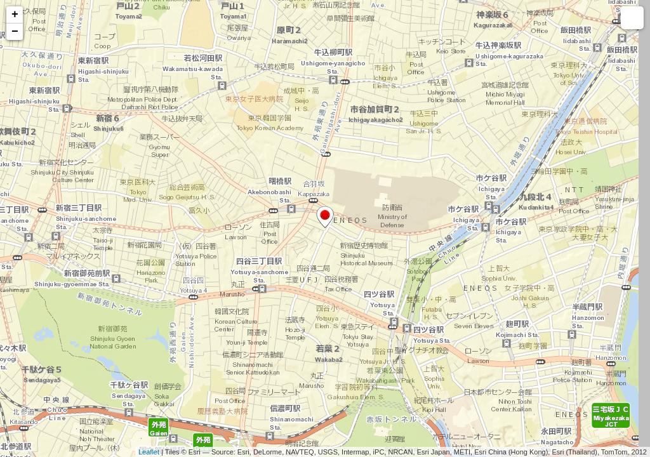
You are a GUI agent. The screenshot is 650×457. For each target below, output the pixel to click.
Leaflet (148, 452)
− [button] (14, 31)
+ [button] (14, 14)
